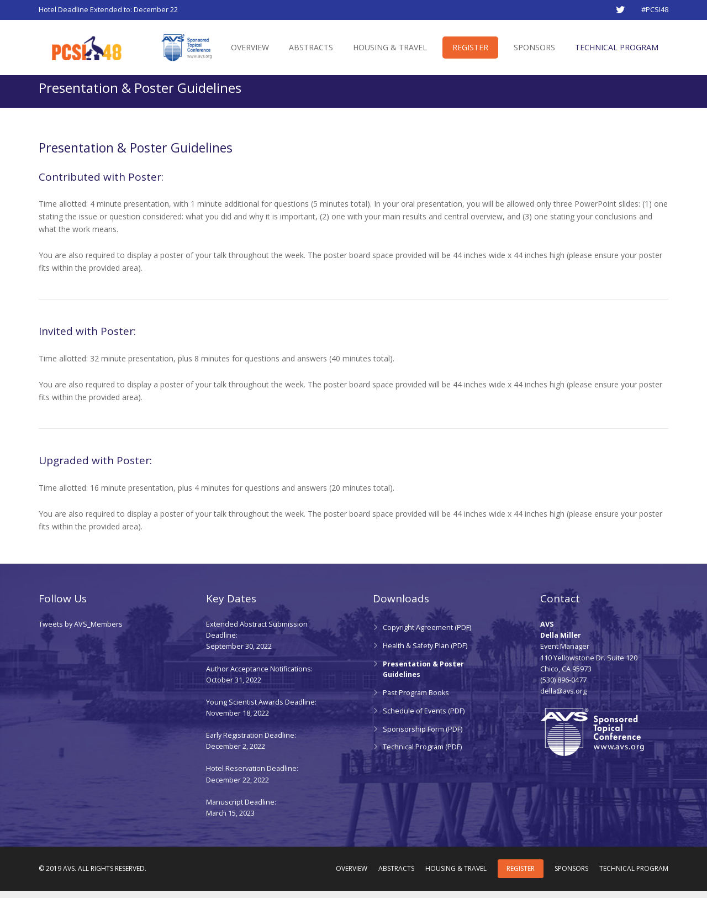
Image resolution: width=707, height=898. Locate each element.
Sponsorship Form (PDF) (422, 736)
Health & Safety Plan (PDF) (425, 653)
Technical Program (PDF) (422, 754)
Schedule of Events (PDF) (424, 718)
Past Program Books (416, 700)
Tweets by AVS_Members (81, 632)
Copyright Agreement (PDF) (427, 635)
